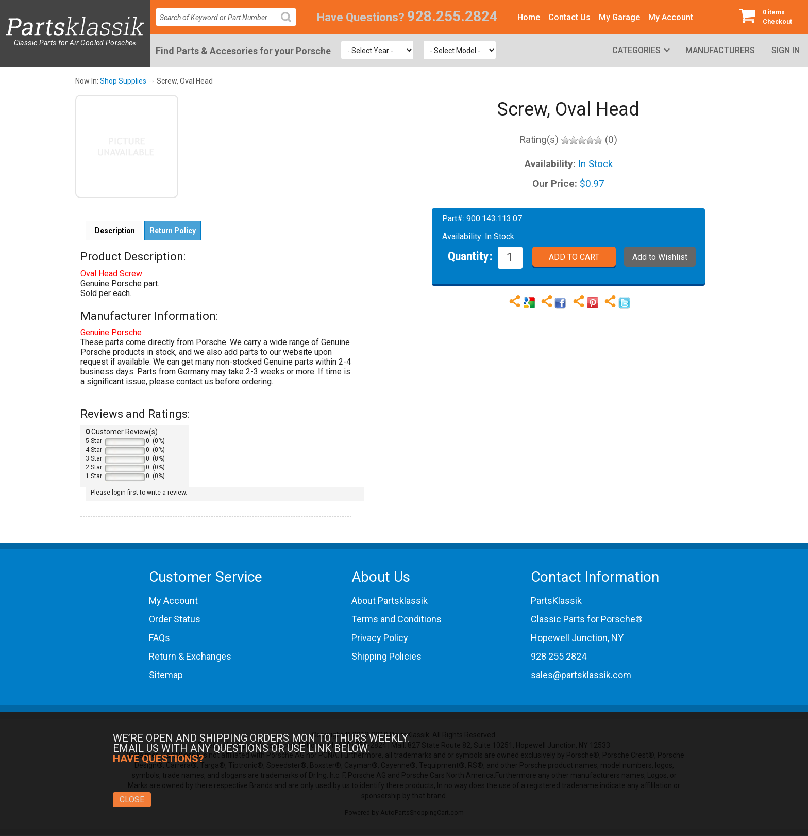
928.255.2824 (452, 16)
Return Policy (173, 230)
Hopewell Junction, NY (577, 637)
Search (290, 25)
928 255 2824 (558, 656)
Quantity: (470, 256)
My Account (670, 17)
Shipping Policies (386, 656)
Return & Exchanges (190, 656)
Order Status (174, 619)
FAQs (159, 637)
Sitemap (166, 674)
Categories (636, 50)
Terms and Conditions (396, 619)
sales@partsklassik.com (581, 674)
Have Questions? (361, 17)
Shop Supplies (123, 81)
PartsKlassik (556, 600)
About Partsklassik (389, 600)
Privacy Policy (379, 637)
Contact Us (569, 17)
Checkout (769, 16)
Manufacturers (720, 50)
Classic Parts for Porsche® (587, 619)
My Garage (619, 17)
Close (132, 800)
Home (528, 17)
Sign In (785, 50)
